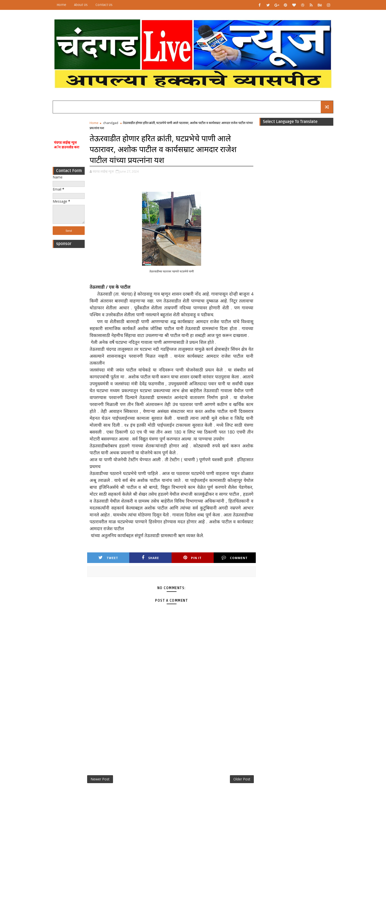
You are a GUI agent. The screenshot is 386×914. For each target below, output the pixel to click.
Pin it (192, 557)
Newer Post (100, 779)
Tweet (108, 557)
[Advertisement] (68, 324)
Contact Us (104, 5)
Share (150, 557)
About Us (81, 5)
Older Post (241, 779)
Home (61, 5)
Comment (235, 557)
